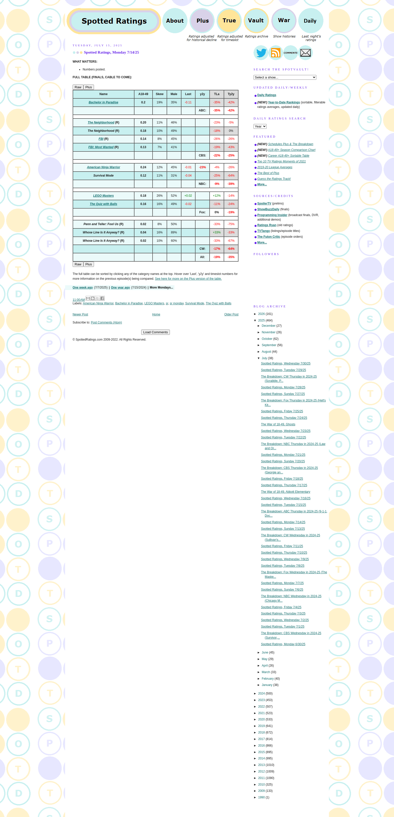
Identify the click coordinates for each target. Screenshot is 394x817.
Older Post (231, 314)
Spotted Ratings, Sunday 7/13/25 (283, 528)
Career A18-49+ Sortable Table (288, 155)
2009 (262, 791)
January (267, 685)
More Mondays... (161, 287)
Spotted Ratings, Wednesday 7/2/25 (285, 620)
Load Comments (155, 332)
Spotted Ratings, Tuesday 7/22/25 (283, 437)
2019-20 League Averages (274, 167)
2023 (262, 700)
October (267, 339)
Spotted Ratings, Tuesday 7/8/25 (283, 565)
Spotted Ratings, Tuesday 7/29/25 (283, 370)
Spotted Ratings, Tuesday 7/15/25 (283, 505)
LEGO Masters (154, 303)
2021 (262, 713)
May (265, 659)
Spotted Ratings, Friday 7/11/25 (282, 546)
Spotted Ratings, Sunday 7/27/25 (283, 394)
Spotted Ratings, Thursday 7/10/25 (284, 552)
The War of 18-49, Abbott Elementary (285, 492)
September (269, 345)
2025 (262, 320)
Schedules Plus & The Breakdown (290, 144)
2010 (262, 784)
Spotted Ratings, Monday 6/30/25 (283, 644)
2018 (262, 732)
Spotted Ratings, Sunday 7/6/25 (282, 589)
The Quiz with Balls (218, 303)
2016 (262, 745)
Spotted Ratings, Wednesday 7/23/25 (286, 431)
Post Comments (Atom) (106, 322)
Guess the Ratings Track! (274, 179)
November (269, 332)
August (267, 351)
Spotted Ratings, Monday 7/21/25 (283, 455)
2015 (262, 752)
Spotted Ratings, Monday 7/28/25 (283, 387)
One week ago (83, 287)
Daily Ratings (266, 95)
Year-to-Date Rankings (284, 102)
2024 (262, 693)
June (265, 652)
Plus (88, 87)
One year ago (120, 287)
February (268, 678)
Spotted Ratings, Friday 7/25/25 (282, 411)
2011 (262, 778)
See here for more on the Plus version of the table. (188, 278)
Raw (78, 87)
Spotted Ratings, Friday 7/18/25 (282, 478)
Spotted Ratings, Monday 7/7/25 (282, 583)
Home (156, 314)
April (265, 665)
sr (167, 303)
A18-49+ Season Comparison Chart (292, 150)
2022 (262, 706)
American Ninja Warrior (98, 303)
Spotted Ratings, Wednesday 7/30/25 (286, 363)
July (265, 358)
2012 (262, 771)
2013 (262, 765)
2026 (262, 314)
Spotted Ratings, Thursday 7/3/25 (283, 613)
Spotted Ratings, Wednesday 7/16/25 (286, 498)
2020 (262, 719)
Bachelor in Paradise (129, 303)
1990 (262, 797)
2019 (262, 726)
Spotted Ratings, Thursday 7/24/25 (284, 418)
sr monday (177, 303)
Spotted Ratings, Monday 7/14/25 (111, 52)
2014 (262, 758)
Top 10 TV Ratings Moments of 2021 (281, 161)
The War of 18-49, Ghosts (278, 424)
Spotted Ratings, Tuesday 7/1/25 (283, 626)
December (269, 326)
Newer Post (80, 314)
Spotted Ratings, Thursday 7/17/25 (284, 485)
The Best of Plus (268, 173)
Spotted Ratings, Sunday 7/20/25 (283, 461)
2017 (262, 739)
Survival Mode (194, 303)
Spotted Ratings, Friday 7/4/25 (281, 607)
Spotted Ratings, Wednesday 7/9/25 (285, 559)
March (266, 672)
